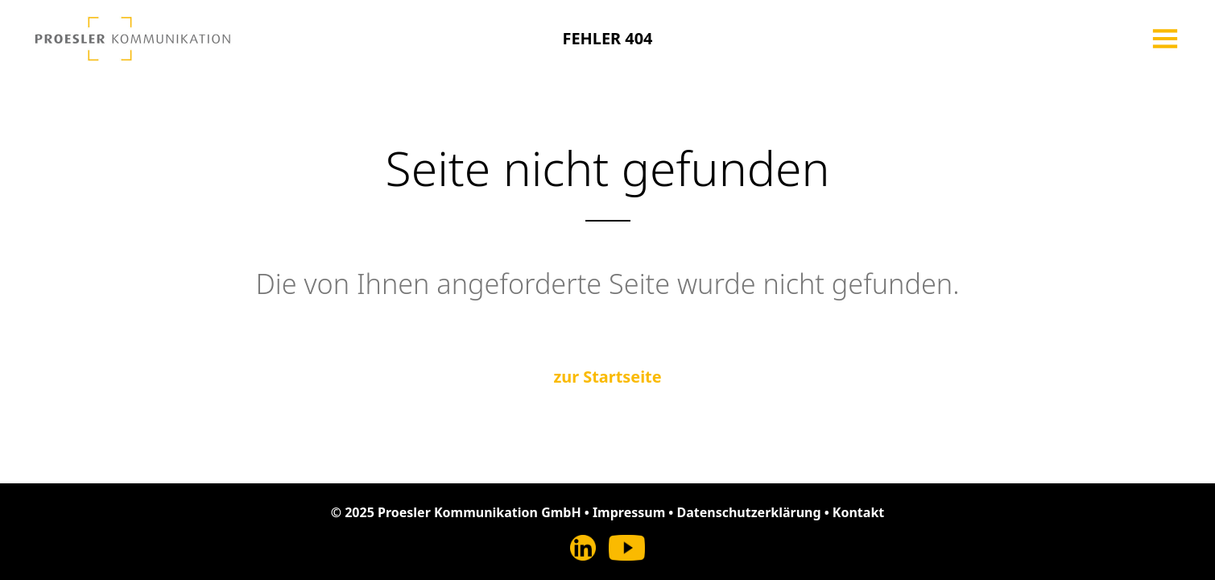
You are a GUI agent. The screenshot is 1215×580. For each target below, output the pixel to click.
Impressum (629, 512)
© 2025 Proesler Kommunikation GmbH (456, 512)
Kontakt (858, 512)
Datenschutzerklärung (748, 512)
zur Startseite (607, 376)
